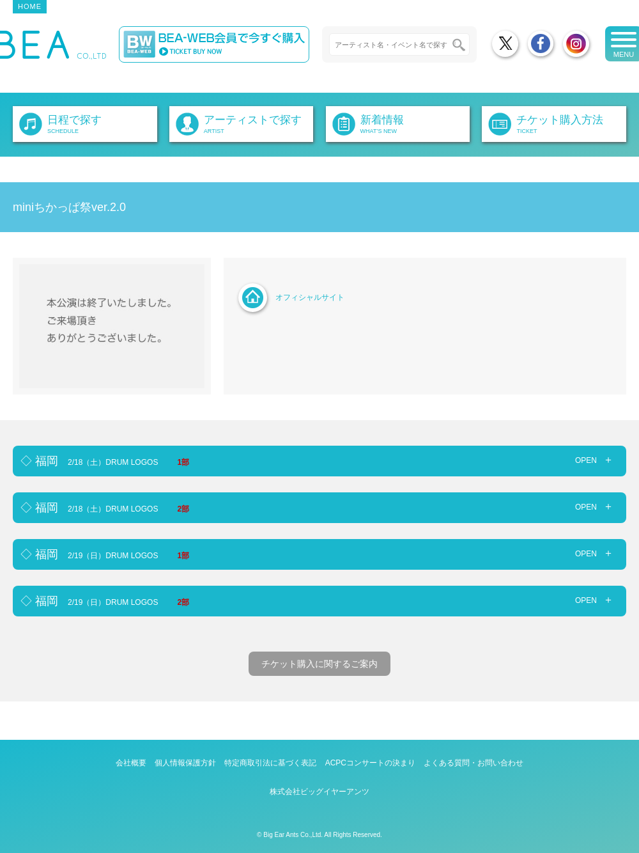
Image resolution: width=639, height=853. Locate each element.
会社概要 (131, 762)
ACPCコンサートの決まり (370, 762)
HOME (30, 6)
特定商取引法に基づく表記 (270, 762)
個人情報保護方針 (185, 762)
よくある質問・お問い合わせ (473, 762)
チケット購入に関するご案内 (319, 664)
